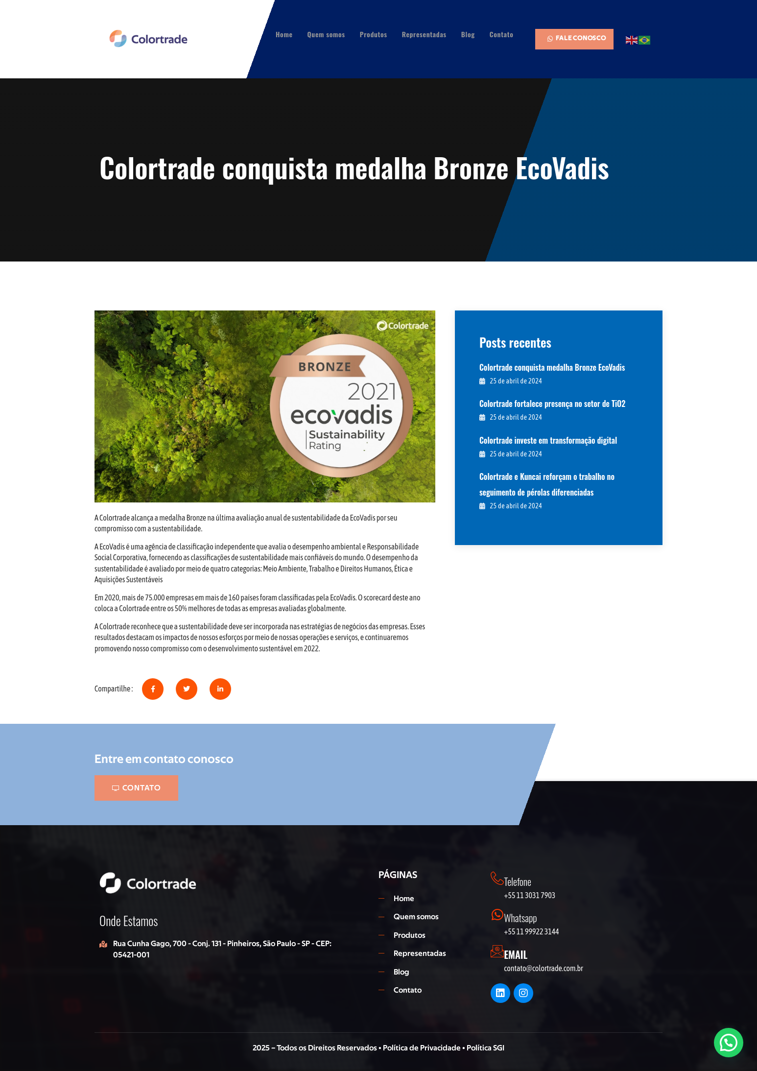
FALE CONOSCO (576, 38)
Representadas (424, 34)
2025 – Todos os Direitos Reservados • (318, 1048)
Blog (468, 34)
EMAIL (517, 954)
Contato (502, 34)
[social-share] (153, 689)
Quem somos (326, 34)
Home (284, 34)
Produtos (373, 34)
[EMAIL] (498, 952)
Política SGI (485, 1048)
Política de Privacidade (422, 1048)
